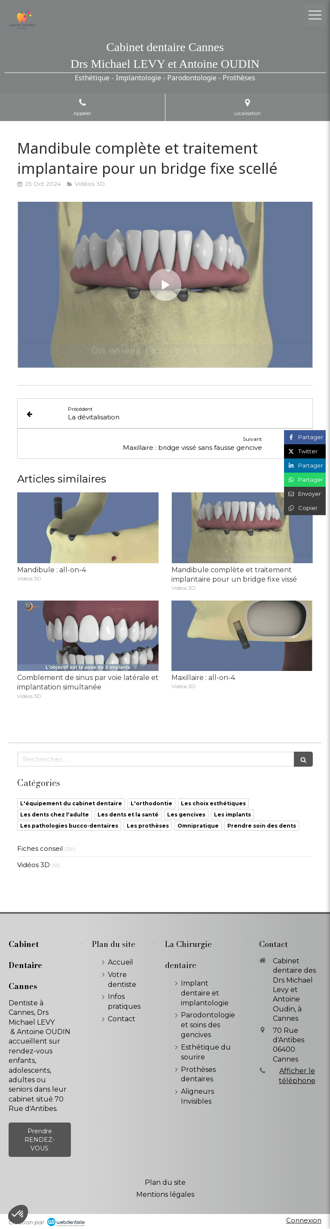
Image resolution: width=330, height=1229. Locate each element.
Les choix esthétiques (213, 803)
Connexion (303, 1220)
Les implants (232, 814)
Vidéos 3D (33, 865)
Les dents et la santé (128, 814)
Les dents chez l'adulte (54, 814)
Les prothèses (148, 825)
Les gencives (186, 814)
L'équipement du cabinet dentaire (71, 803)
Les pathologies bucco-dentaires (69, 825)
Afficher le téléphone (297, 1075)
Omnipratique (198, 825)
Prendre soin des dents (261, 825)
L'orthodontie (151, 803)
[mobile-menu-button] (315, 15)
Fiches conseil (40, 848)
